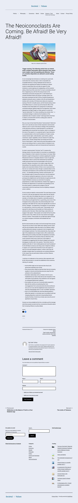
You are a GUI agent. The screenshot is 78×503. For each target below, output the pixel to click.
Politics (15, 13)
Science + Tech (50, 14)
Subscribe (9, 438)
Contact (62, 13)
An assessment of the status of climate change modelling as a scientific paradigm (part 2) (64, 469)
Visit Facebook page (56, 428)
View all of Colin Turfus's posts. (35, 351)
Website (24, 385)
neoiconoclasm (52, 332)
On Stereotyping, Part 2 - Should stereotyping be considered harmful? (64, 485)
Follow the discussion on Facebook (13, 443)
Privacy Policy (69, 13)
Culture (42, 13)
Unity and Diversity (33, 459)
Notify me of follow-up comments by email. (33, 392)
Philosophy (22, 13)
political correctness (46, 333)
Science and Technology (34, 455)
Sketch (37, 13)
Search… (30, 428)
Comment (24, 365)
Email (41, 378)
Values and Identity (61, 454)
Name (24, 378)
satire (52, 333)
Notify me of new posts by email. (31, 395)
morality (47, 332)
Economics (31, 13)
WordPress (70, 496)
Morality (50, 329)
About (57, 13)
